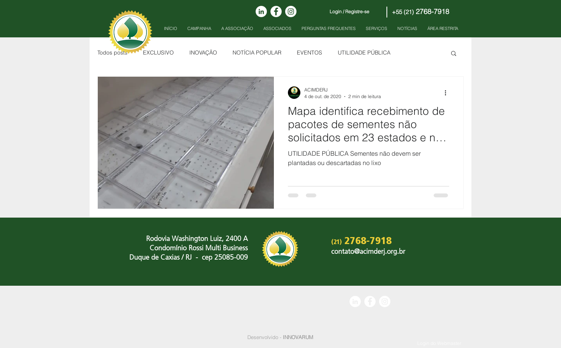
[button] (453, 54)
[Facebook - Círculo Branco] (276, 11)
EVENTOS (309, 52)
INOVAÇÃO (203, 52)
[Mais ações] (448, 92)
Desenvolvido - (280, 337)
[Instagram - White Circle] (290, 11)
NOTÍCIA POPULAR (257, 52)
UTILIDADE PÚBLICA (364, 52)
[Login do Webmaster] (439, 343)
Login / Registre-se (349, 11)
